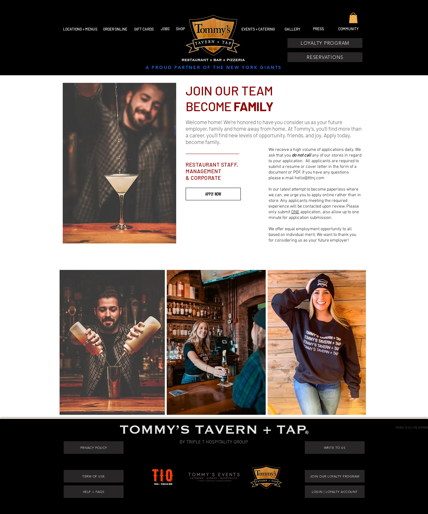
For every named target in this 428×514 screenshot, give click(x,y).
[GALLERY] (292, 29)
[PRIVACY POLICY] (94, 447)
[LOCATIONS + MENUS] (80, 29)
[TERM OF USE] (94, 476)
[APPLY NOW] (213, 194)
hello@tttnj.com (309, 178)
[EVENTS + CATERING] (258, 29)
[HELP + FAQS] (94, 491)
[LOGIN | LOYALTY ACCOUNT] (335, 491)
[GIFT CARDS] (144, 29)
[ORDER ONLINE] (115, 29)
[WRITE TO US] (335, 447)
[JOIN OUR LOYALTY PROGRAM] (335, 476)
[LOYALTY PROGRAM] (324, 43)
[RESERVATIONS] (324, 57)
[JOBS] (165, 28)
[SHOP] (180, 28)
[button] (353, 18)
